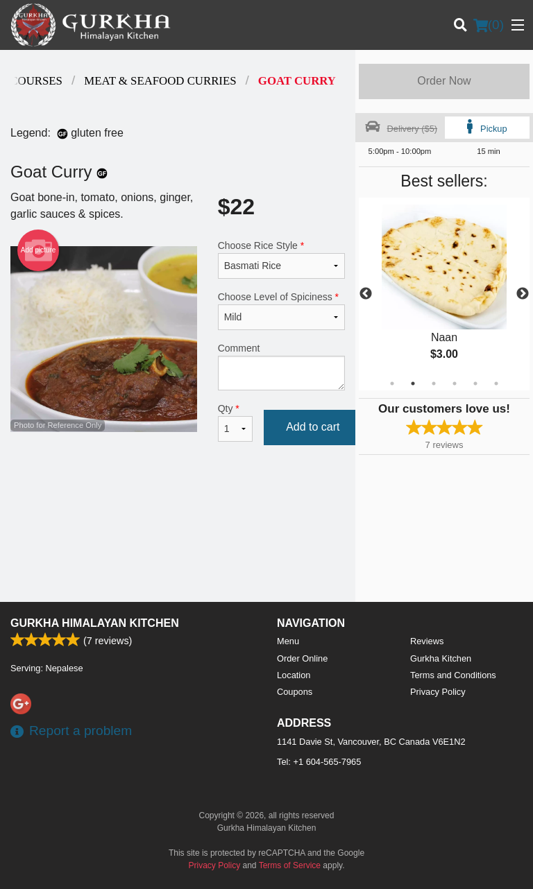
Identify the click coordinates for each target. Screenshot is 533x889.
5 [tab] (475, 383)
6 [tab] (496, 383)
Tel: (319, 762)
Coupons (294, 692)
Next (523, 294)
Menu (288, 641)
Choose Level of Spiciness (281, 310)
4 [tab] (455, 383)
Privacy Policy (438, 692)
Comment (281, 366)
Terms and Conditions (453, 675)
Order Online (302, 658)
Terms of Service (290, 865)
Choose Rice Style (281, 259)
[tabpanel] (444, 294)
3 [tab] (434, 383)
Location (293, 675)
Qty (235, 422)
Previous (366, 294)
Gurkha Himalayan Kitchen (94, 623)
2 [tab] (413, 383)
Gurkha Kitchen (440, 658)
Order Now (444, 81)
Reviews (426, 641)
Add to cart (312, 427)
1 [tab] (392, 383)
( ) (488, 25)
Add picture (38, 250)
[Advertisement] (177, 505)
